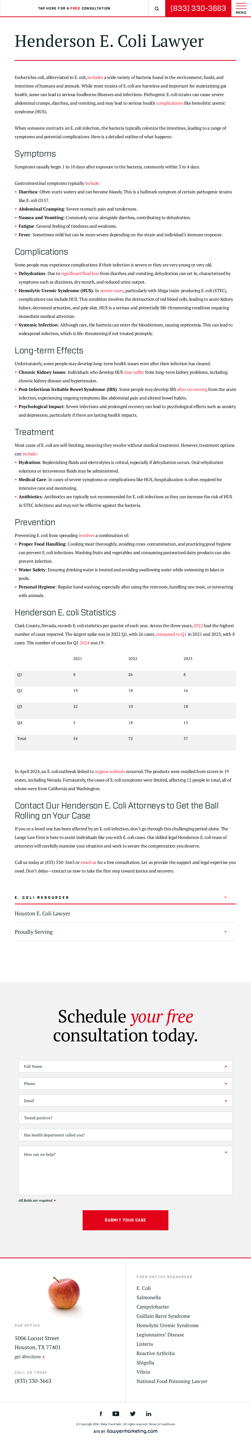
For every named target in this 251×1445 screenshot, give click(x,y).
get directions (28, 1356)
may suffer (134, 372)
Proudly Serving (34, 931)
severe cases (112, 290)
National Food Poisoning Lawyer (172, 1381)
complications (169, 103)
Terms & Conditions (162, 1424)
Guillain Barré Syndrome (163, 1316)
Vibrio (143, 1372)
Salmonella (149, 1297)
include (92, 183)
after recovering (192, 389)
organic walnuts (110, 771)
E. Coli (144, 1288)
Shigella (145, 1362)
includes (95, 77)
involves (87, 535)
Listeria (145, 1344)
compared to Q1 (171, 634)
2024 (84, 643)
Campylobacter (153, 1307)
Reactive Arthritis (156, 1353)
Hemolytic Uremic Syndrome (168, 1325)
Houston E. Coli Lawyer (42, 913)
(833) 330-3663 (198, 8)
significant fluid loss (80, 273)
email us (89, 862)
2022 (198, 625)
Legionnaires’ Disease (160, 1335)
